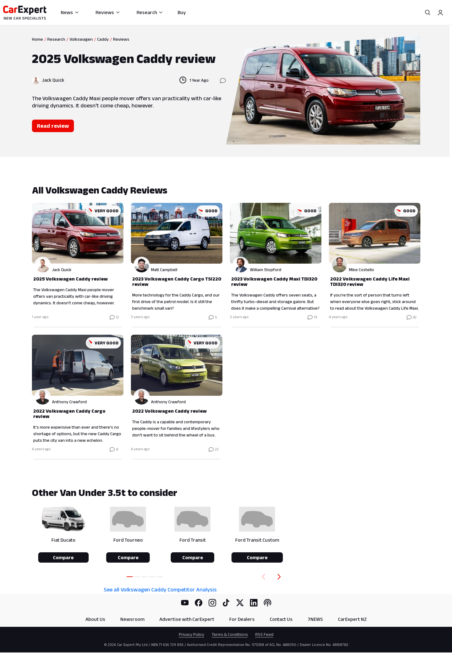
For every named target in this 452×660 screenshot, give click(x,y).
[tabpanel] (226, 321)
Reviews (108, 12)
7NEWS (315, 619)
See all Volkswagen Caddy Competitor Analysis (160, 589)
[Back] (262, 577)
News (70, 12)
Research (150, 12)
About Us (95, 619)
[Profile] (440, 12)
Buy (182, 12)
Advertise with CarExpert (186, 619)
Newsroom (132, 619)
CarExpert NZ (352, 619)
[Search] (428, 12)
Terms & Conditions (230, 634)
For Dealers (242, 619)
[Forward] (280, 577)
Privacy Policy (191, 634)
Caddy (103, 39)
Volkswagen (81, 39)
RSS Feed (264, 634)
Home (37, 39)
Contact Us (281, 619)
